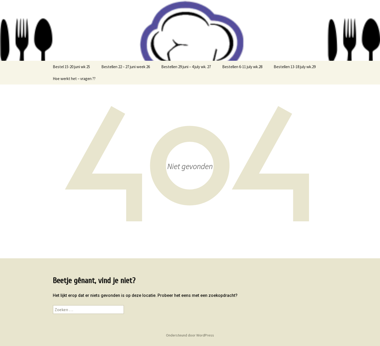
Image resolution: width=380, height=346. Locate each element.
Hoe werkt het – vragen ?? (74, 78)
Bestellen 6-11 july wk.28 (242, 66)
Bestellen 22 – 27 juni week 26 (125, 66)
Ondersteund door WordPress (190, 335)
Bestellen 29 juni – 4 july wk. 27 (186, 66)
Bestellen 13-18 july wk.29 (295, 66)
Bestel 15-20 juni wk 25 (71, 66)
